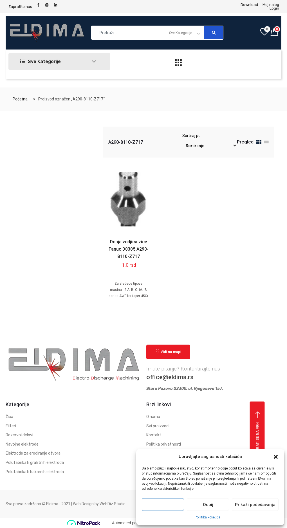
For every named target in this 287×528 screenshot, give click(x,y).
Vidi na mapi (168, 351)
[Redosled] (209, 145)
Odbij (208, 504)
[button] (276, 457)
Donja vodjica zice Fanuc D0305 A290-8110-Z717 (128, 249)
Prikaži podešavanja (255, 504)
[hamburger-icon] (178, 64)
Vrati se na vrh (257, 431)
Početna (20, 99)
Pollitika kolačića (207, 517)
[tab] (258, 143)
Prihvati (163, 504)
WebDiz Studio (112, 504)
